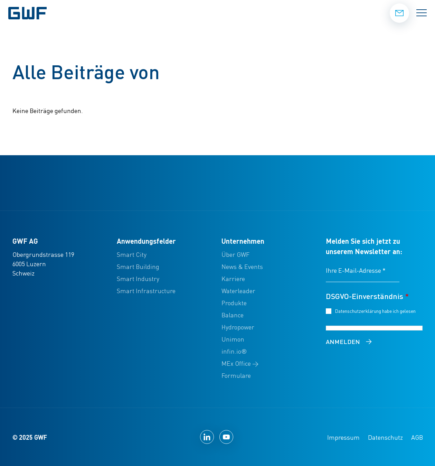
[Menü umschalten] (421, 13)
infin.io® (234, 351)
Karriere (233, 278)
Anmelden (343, 341)
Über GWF (235, 254)
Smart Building (138, 266)
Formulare (236, 375)
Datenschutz (385, 437)
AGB (417, 437)
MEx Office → (239, 363)
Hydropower (237, 327)
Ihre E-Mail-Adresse (356, 270)
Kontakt (399, 13)
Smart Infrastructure (146, 291)
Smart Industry (138, 278)
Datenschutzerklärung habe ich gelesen (376, 310)
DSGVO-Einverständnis (367, 296)
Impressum (343, 437)
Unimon (232, 339)
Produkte (234, 303)
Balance (232, 315)
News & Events (242, 266)
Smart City (131, 254)
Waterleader (238, 291)
